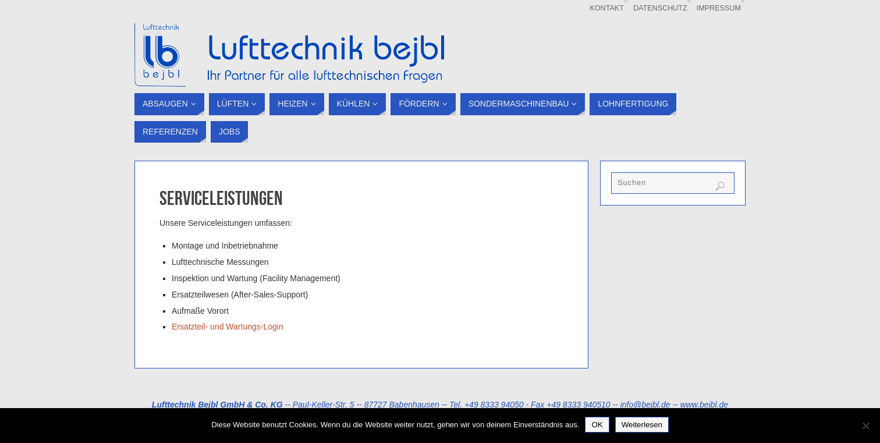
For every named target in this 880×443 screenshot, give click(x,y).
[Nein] (865, 425)
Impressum (719, 8)
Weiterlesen (642, 424)
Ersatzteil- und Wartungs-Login (227, 326)
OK (596, 424)
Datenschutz (660, 8)
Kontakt (607, 8)
